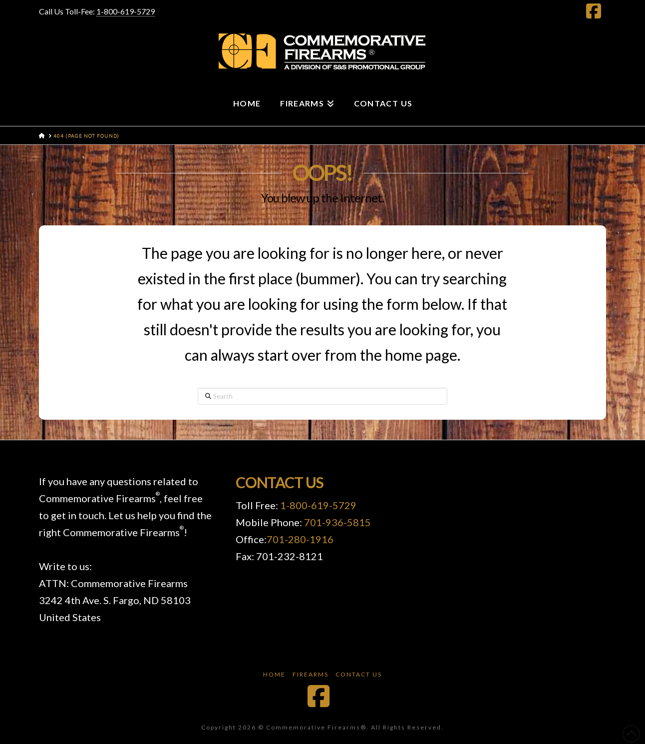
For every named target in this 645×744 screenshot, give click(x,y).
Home (274, 674)
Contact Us (358, 674)
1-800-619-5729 (125, 11)
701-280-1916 (300, 539)
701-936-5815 (337, 522)
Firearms (310, 674)
